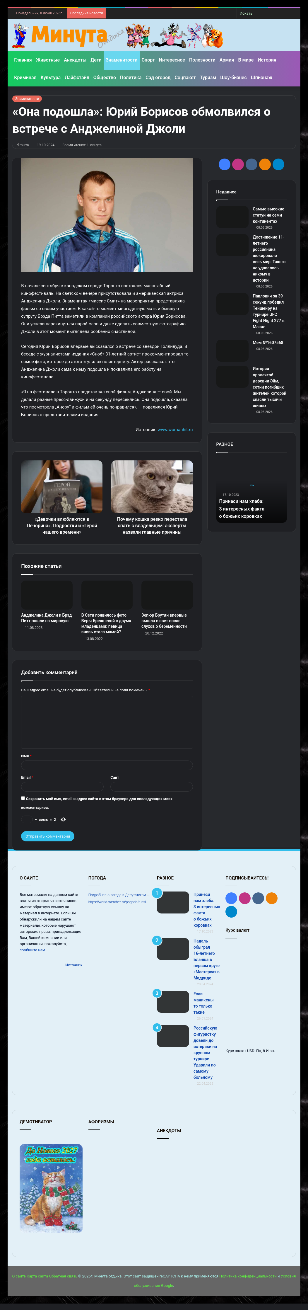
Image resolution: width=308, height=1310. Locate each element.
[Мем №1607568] (232, 351)
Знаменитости (122, 60)
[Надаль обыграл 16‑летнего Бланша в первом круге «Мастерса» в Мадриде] (173, 956)
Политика (130, 77)
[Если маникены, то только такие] (173, 1008)
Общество (104, 77)
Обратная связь (63, 1282)
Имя (26, 762)
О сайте (19, 1282)
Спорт (148, 60)
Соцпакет (185, 77)
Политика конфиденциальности (248, 1282)
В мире (246, 60)
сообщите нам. (33, 956)
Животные (48, 60)
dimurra (23, 145)
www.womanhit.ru (175, 429)
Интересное (172, 60)
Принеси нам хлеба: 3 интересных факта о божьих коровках (244, 508)
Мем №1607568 (268, 342)
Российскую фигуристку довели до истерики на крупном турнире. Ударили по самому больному (205, 1059)
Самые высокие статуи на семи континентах (269, 215)
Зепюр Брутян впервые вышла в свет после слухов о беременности (164, 627)
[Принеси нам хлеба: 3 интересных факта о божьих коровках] (173, 909)
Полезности (202, 60)
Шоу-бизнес (233, 77)
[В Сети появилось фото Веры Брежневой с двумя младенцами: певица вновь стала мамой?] (107, 601)
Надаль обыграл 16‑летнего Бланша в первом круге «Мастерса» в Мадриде (207, 966)
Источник (74, 971)
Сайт (114, 784)
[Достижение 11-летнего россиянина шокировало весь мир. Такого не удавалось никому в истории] (232, 245)
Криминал (25, 77)
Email (27, 784)
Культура (51, 77)
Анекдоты (75, 60)
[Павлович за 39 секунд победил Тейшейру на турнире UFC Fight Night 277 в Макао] (232, 304)
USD (250, 1057)
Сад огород (158, 77)
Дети (96, 60)
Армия (227, 60)
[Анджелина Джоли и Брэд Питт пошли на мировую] (46, 601)
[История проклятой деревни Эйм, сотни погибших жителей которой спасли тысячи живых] (232, 377)
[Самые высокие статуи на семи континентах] (232, 217)
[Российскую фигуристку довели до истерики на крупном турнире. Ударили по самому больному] (173, 1043)
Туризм (208, 77)
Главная (23, 60)
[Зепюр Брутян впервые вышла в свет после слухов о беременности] (167, 601)
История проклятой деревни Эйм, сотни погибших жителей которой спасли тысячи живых (270, 387)
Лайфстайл (77, 77)
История (267, 60)
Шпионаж (262, 77)
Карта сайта (37, 1282)
